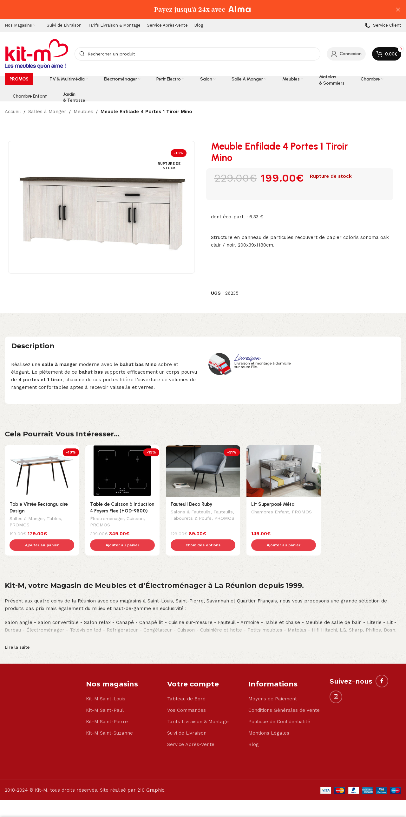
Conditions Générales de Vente (284, 697)
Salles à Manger (47, 111)
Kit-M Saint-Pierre (107, 708)
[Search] (197, 54)
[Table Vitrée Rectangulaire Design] (42, 471)
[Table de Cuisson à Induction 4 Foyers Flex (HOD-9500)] (122, 471)
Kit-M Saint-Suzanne (109, 720)
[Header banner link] (193, 9)
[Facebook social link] (382, 667)
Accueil (13, 111)
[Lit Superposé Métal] (283, 471)
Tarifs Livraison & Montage (198, 708)
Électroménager (107, 519)
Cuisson (135, 519)
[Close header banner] (398, 9)
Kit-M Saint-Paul (105, 697)
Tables (54, 519)
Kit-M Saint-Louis (105, 685)
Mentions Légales (268, 720)
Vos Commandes (186, 697)
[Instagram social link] (336, 683)
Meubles (83, 111)
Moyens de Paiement (272, 685)
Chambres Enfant (270, 512)
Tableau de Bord (186, 685)
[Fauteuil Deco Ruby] (203, 471)
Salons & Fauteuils (191, 512)
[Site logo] (36, 53)
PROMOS (19, 525)
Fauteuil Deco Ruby (192, 504)
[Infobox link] (383, 25)
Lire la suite (17, 634)
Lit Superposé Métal (273, 504)
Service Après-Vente (190, 731)
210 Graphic (150, 777)
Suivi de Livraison (186, 720)
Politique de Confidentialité (279, 708)
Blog (253, 731)
